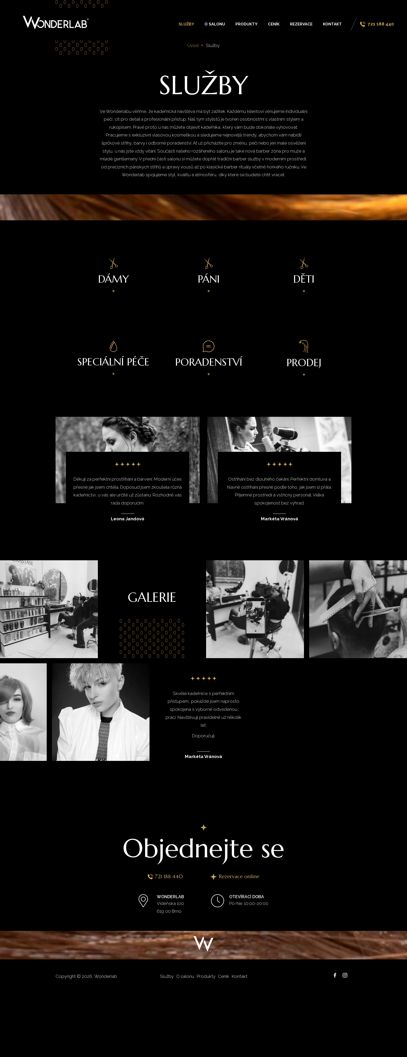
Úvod (193, 45)
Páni (209, 271)
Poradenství (208, 354)
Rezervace (301, 24)
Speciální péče (113, 354)
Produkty (246, 24)
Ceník (274, 24)
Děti (303, 271)
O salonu (215, 24)
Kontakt (332, 24)
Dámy (113, 271)
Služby (186, 24)
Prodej (304, 354)
